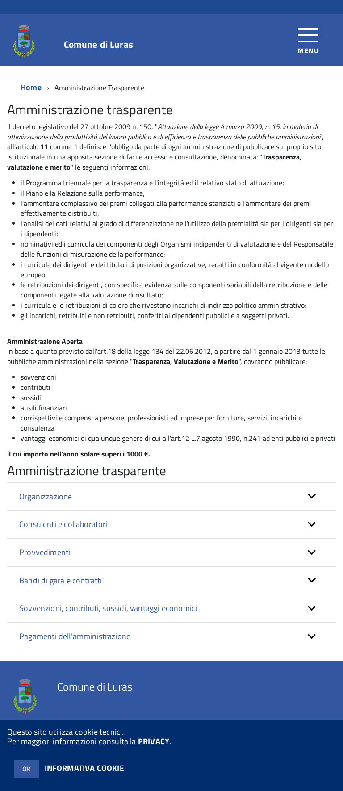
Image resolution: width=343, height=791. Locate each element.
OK (26, 769)
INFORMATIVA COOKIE (84, 768)
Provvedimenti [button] (44, 552)
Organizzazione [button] (45, 496)
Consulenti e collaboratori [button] (63, 524)
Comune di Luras (98, 44)
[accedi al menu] (308, 40)
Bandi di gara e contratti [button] (60, 580)
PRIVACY (153, 741)
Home (31, 87)
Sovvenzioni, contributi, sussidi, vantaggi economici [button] (108, 608)
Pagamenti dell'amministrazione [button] (74, 636)
